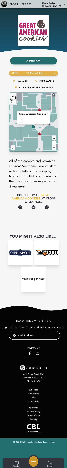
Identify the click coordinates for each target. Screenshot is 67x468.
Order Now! (33, 60)
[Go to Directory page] (17, 464)
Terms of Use (33, 415)
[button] (53, 4)
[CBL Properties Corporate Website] (33, 428)
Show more (17, 186)
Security (33, 419)
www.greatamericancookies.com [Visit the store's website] (36, 87)
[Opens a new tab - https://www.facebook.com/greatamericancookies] (20, 207)
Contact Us (33, 401)
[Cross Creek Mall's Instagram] (37, 352)
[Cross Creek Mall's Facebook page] (30, 352)
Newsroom (33, 393)
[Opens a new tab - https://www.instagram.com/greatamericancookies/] (33, 207)
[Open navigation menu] (33, 461)
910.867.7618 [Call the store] (46, 81)
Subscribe (33, 389)
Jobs (34, 397)
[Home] (17, 4)
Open (33, 73)
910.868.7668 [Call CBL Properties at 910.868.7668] (33, 381)
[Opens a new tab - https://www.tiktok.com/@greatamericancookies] (47, 207)
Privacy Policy (33, 411)
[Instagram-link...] (20, 252)
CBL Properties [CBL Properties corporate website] (27, 442)
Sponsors (33, 407)
